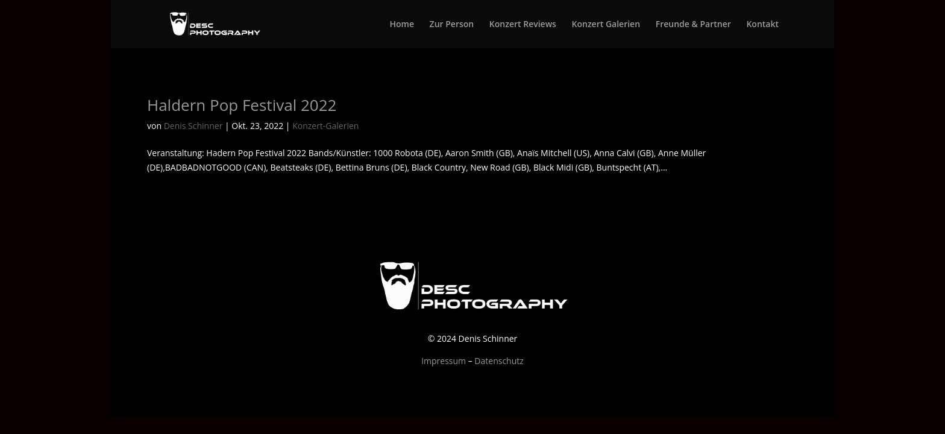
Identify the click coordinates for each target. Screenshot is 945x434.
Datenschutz (498, 360)
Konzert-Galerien (325, 125)
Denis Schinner (193, 125)
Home (401, 25)
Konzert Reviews (522, 25)
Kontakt (762, 25)
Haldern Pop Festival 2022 (241, 105)
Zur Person (452, 25)
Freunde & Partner (693, 25)
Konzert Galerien (606, 25)
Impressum (443, 360)
